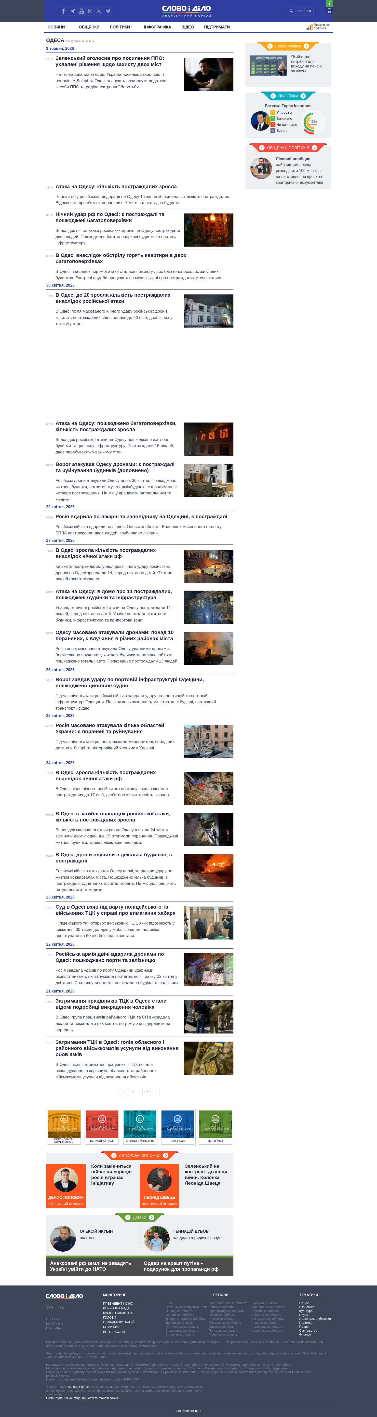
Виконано (284, 118)
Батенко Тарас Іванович (288, 106)
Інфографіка (157, 27)
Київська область (221, 1307)
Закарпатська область (182, 1330)
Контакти (54, 1323)
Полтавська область (224, 1330)
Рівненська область (223, 1334)
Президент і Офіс (118, 1303)
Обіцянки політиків (288, 148)
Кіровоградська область (226, 1311)
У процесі (284, 112)
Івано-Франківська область (228, 1303)
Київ (169, 1303)
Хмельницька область (267, 1319)
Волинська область (180, 1315)
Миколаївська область (225, 1322)
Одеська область (221, 1326)
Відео (187, 27)
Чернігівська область (266, 1330)
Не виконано (286, 125)
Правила (53, 1328)
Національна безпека (315, 1319)
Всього (281, 130)
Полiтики (122, 27)
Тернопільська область (268, 1307)
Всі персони (114, 1332)
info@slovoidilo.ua (188, 1411)
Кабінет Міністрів (118, 1313)
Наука (303, 1315)
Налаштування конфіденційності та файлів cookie (82, 1398)
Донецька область (179, 1322)
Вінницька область (179, 1311)
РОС (309, 11)
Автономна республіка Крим (186, 1307)
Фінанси (305, 1334)
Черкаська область (265, 1322)
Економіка (306, 1307)
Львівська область (222, 1319)
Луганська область (222, 1315)
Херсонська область (266, 1315)
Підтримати (217, 27)
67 (146, 1092)
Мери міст (112, 1327)
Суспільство (308, 1330)
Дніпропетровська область (185, 1319)
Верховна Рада (116, 1308)
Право (304, 1326)
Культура (305, 1311)
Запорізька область (180, 1334)
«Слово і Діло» (78, 1387)
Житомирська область (182, 1326)
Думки (140, 1218)
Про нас (53, 1319)
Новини (58, 27)
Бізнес (304, 1303)
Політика (305, 1322)
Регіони (221, 1295)
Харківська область (265, 1311)
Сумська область (264, 1303)
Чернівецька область (266, 1326)
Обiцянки (89, 27)
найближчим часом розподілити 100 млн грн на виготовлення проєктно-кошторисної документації (300, 171)
